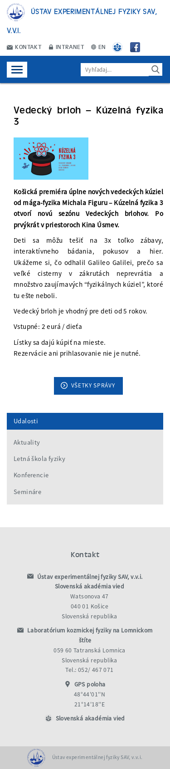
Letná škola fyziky (39, 459)
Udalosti (26, 421)
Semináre (27, 492)
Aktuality (27, 442)
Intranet (67, 46)
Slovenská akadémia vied (90, 718)
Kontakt (24, 46)
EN (98, 46)
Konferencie (31, 475)
